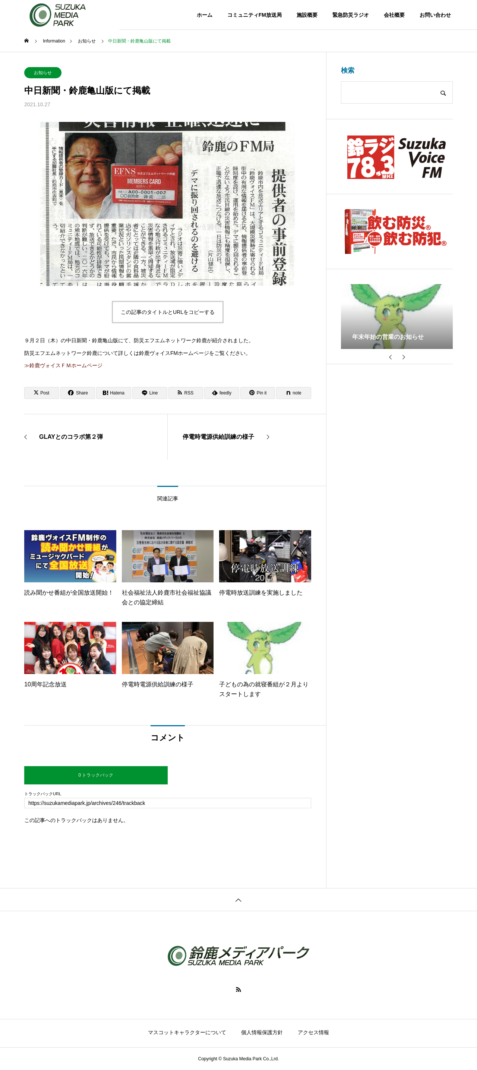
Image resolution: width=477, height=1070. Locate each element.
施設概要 (307, 15)
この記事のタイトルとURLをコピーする (168, 312)
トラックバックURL (42, 794)
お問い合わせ (435, 15)
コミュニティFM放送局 (254, 15)
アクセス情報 (313, 1032)
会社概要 (394, 15)
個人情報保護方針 (262, 1032)
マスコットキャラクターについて (187, 1032)
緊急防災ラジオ (350, 15)
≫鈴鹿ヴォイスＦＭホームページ (63, 365)
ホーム (204, 15)
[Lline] (149, 393)
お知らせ (43, 72)
